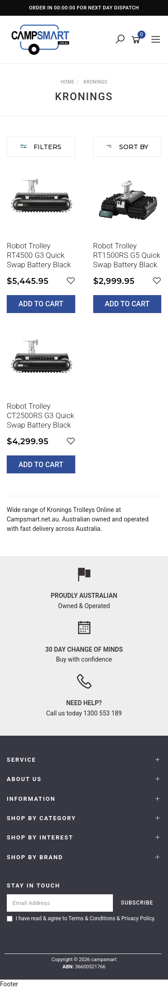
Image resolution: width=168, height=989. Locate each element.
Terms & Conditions (92, 918)
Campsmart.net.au (33, 519)
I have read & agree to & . (81, 918)
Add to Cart (40, 304)
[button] (70, 281)
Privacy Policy (137, 918)
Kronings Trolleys (71, 509)
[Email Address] (60, 903)
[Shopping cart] (137, 40)
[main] (84, 326)
